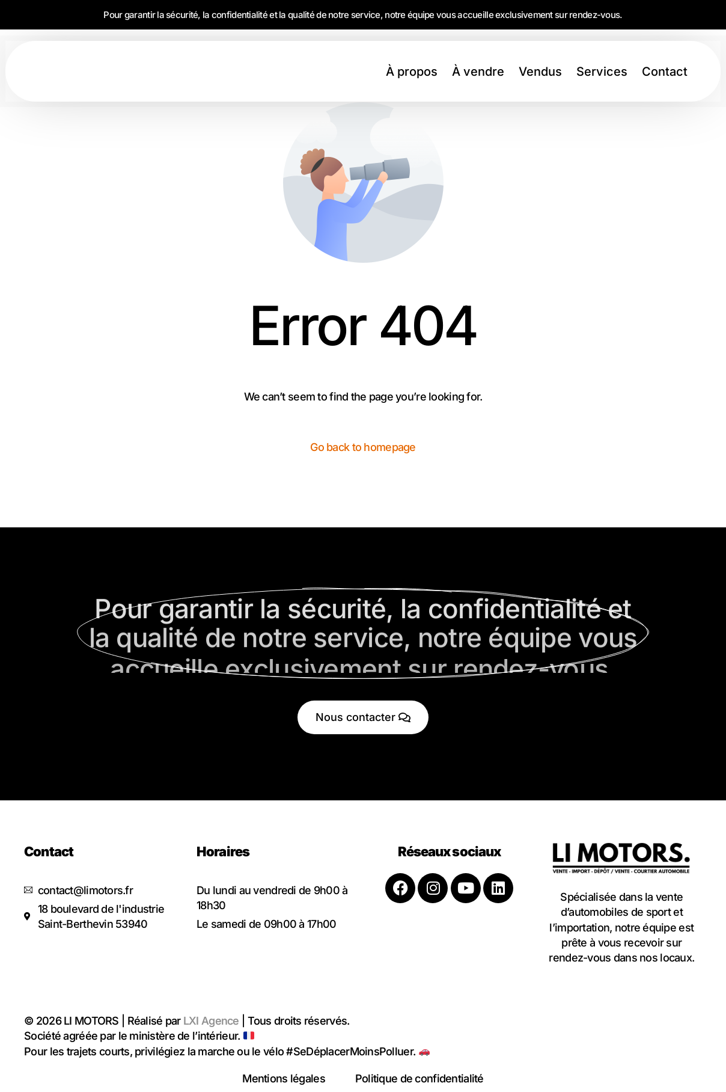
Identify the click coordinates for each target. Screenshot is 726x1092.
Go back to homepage (362, 447)
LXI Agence (211, 1020)
